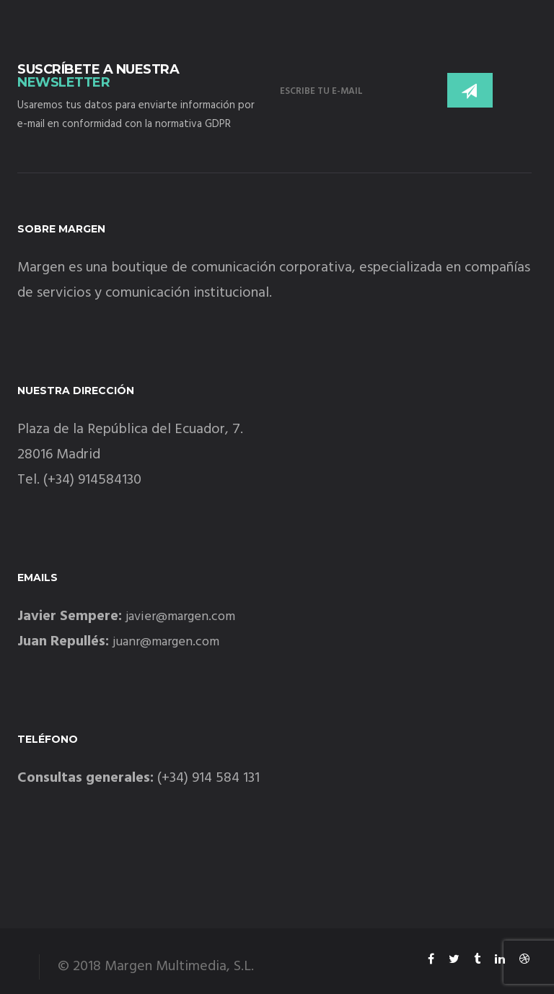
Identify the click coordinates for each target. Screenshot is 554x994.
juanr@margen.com (166, 642)
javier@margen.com (180, 616)
